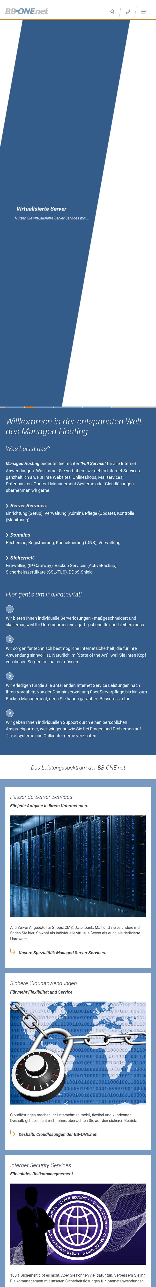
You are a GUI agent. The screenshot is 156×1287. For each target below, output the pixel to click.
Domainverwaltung (70, 691)
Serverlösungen (75, 618)
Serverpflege (112, 691)
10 (97, 407)
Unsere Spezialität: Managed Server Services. (62, 952)
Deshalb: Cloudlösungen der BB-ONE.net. (58, 1134)
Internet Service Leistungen (103, 685)
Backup (13, 698)
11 (106, 407)
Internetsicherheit (97, 648)
